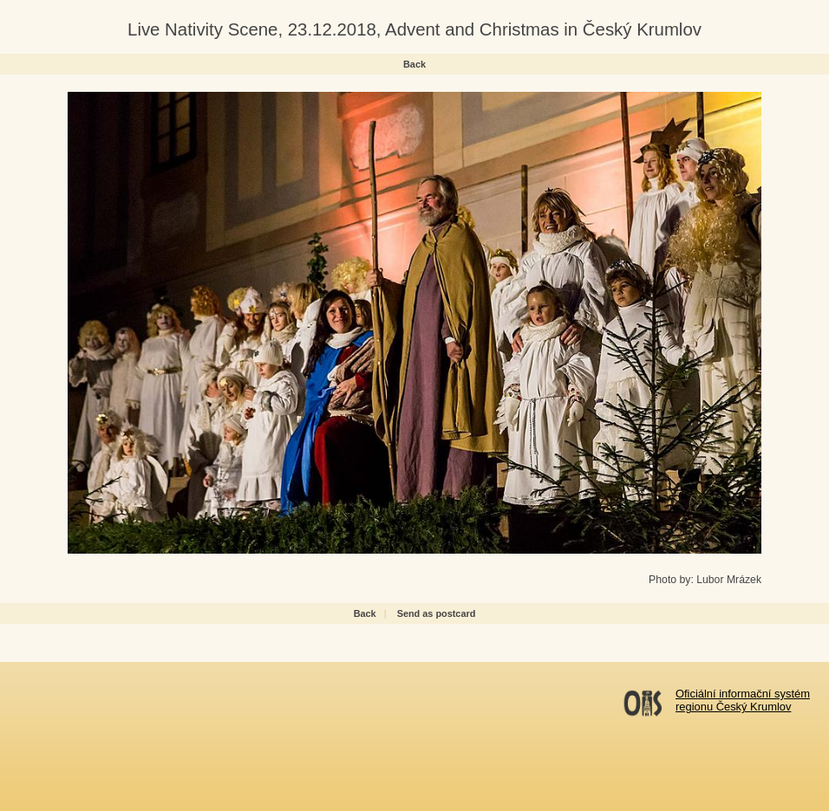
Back (414, 64)
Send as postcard (436, 613)
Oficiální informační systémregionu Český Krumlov (743, 700)
